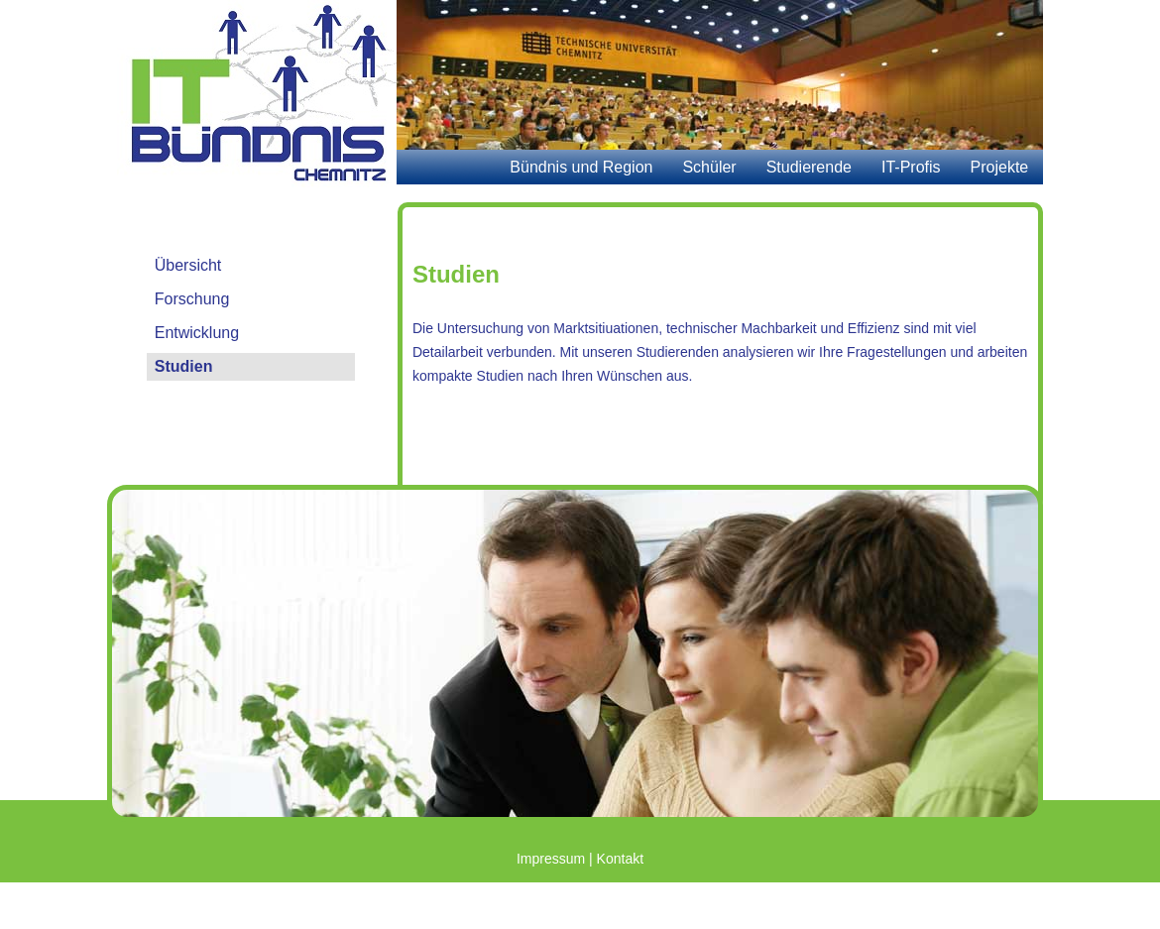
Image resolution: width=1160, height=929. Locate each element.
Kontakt (620, 859)
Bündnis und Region (581, 167)
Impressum (551, 859)
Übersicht (188, 265)
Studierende (809, 167)
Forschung (192, 298)
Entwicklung (197, 332)
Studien (184, 366)
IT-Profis (911, 167)
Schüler (709, 167)
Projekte (1000, 167)
